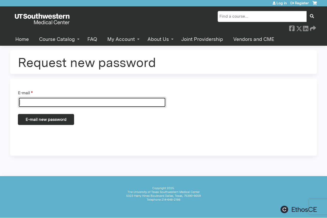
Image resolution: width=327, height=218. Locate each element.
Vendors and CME (253, 39)
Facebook (291, 28)
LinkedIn (305, 28)
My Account (121, 39)
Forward (312, 28)
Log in (281, 3)
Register (302, 3)
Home (22, 39)
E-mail (24, 92)
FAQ (92, 39)
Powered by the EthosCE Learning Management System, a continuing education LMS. (299, 209)
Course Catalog (57, 39)
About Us (158, 39)
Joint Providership (202, 39)
